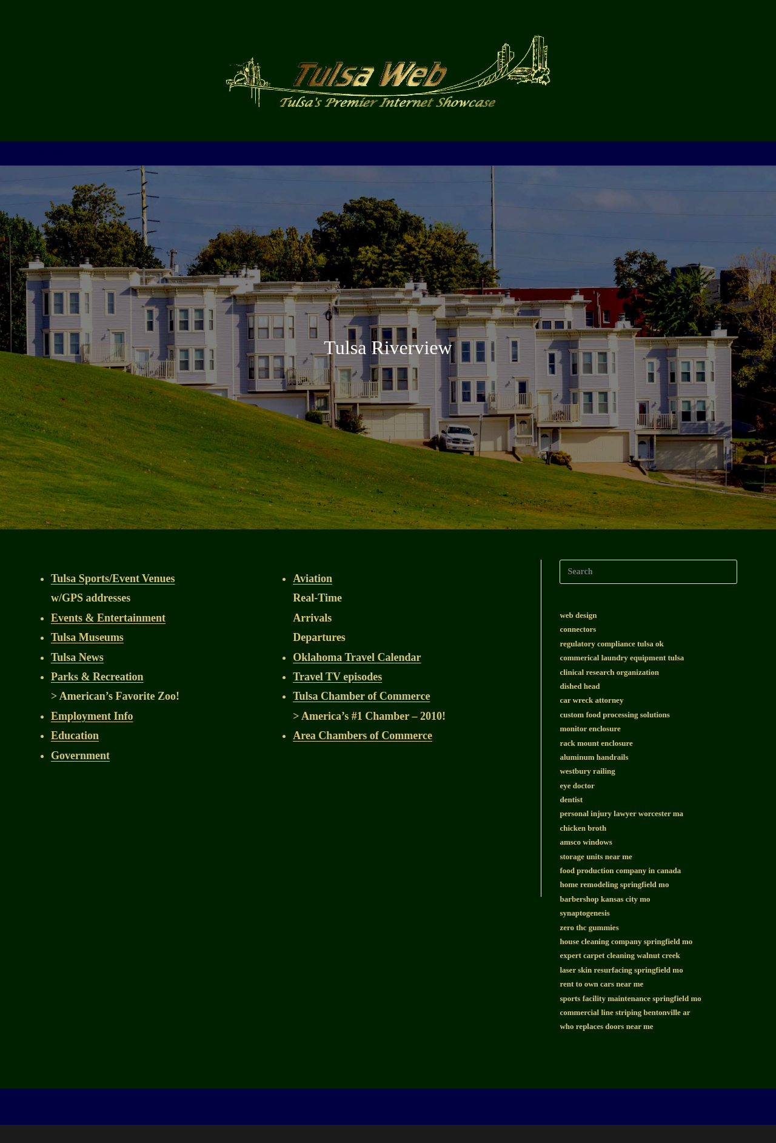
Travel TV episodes (337, 677)
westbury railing (587, 771)
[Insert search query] (648, 572)
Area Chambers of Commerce (362, 735)
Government (80, 755)
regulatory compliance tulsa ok (611, 643)
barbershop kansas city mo (605, 898)
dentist (571, 799)
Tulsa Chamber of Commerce (361, 696)
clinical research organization (609, 672)
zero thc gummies (589, 927)
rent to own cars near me (601, 983)
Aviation (312, 578)
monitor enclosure (590, 728)
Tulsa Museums (87, 637)
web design (578, 615)
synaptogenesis (584, 912)
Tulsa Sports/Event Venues (113, 578)
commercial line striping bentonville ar (625, 1012)
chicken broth (583, 828)
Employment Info (92, 716)
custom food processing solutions (614, 714)
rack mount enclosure (596, 743)
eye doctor (577, 785)
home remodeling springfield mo (614, 884)
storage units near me (596, 856)
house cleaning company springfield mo (626, 941)
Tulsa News (77, 657)
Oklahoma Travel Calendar (357, 657)
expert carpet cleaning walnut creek (620, 955)
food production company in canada (620, 870)
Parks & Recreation (97, 677)
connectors (578, 629)
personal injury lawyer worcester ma (621, 813)
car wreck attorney (591, 700)
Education (75, 735)
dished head (580, 686)
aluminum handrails (594, 757)
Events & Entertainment (108, 618)
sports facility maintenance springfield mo (630, 998)
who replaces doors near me (606, 1026)
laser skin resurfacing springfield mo (621, 969)
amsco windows (586, 841)
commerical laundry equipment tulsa (622, 657)
